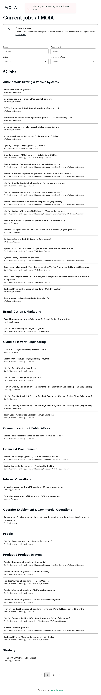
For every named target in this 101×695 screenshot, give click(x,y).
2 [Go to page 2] (53, 674)
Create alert (21, 34)
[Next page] (59, 675)
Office (5, 57)
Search (6, 47)
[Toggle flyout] (93, 51)
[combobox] (5, 61)
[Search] (25, 51)
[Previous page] (41, 675)
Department (55, 47)
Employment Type (57, 57)
